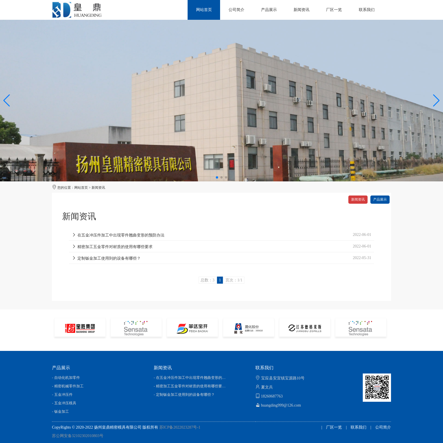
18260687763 (272, 396)
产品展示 (380, 199)
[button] (436, 100)
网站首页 (81, 188)
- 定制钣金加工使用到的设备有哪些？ (184, 394)
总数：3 (207, 280)
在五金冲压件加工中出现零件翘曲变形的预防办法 (118, 235)
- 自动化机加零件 (66, 377)
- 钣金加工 (60, 411)
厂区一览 (334, 427)
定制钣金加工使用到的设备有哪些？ (106, 258)
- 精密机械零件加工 (68, 386)
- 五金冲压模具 (64, 403)
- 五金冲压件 (62, 394)
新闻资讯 (98, 188)
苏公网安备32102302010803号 (77, 436)
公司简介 (383, 427)
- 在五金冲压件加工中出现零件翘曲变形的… (190, 377)
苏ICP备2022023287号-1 (179, 427)
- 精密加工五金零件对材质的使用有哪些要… (190, 386)
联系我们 (358, 427)
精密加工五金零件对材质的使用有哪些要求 (112, 247)
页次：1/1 (233, 280)
